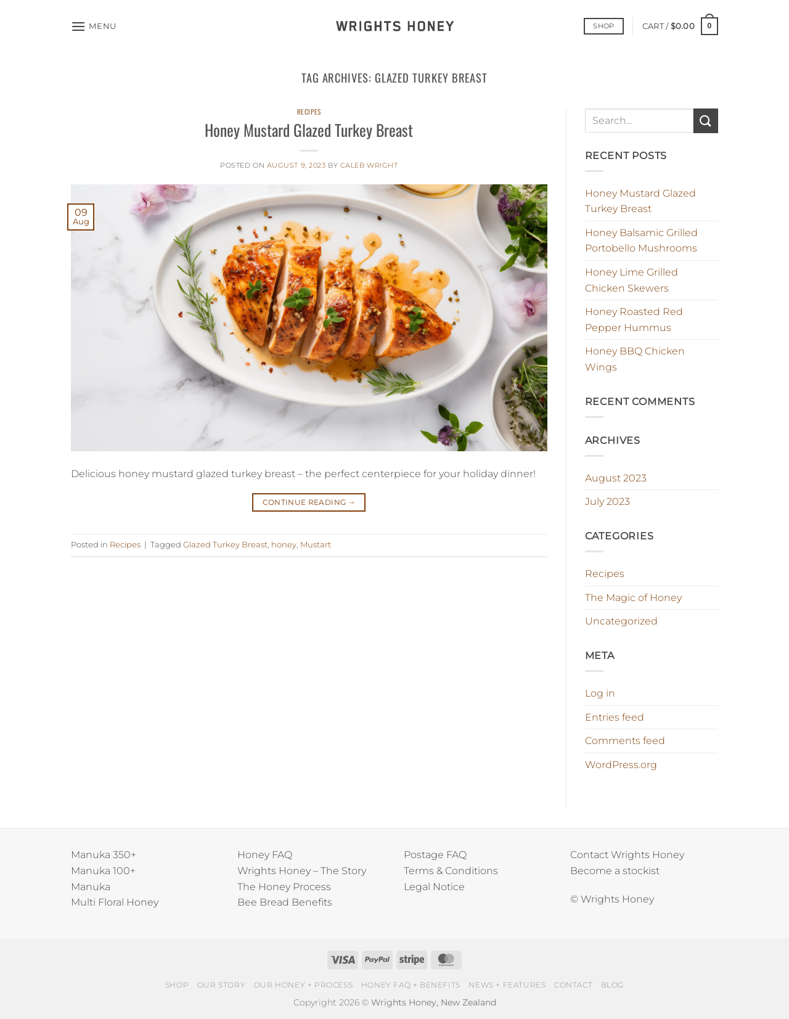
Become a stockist (615, 871)
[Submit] (705, 120)
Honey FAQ (264, 855)
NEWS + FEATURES (507, 984)
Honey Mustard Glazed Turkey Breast (309, 129)
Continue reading (309, 502)
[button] (94, 26)
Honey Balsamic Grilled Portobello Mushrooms (641, 241)
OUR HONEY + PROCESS (303, 984)
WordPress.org (621, 765)
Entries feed (614, 717)
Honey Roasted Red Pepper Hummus (634, 320)
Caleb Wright (369, 165)
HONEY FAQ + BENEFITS (410, 984)
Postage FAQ (435, 855)
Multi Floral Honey (114, 902)
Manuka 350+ (103, 855)
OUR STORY (221, 984)
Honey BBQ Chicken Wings (635, 359)
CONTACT (573, 984)
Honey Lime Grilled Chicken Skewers (631, 280)
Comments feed (625, 741)
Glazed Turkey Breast (225, 544)
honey (283, 544)
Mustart (315, 544)
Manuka (90, 887)
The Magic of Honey (633, 598)
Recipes (309, 112)
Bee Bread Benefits (284, 902)
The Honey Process (284, 887)
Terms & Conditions (451, 871)
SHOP (177, 984)
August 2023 (616, 478)
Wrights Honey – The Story (301, 871)
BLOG (612, 984)
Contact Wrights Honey (627, 855)
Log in (600, 693)
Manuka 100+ (103, 871)
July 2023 (607, 501)
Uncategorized (621, 621)
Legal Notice (434, 887)
